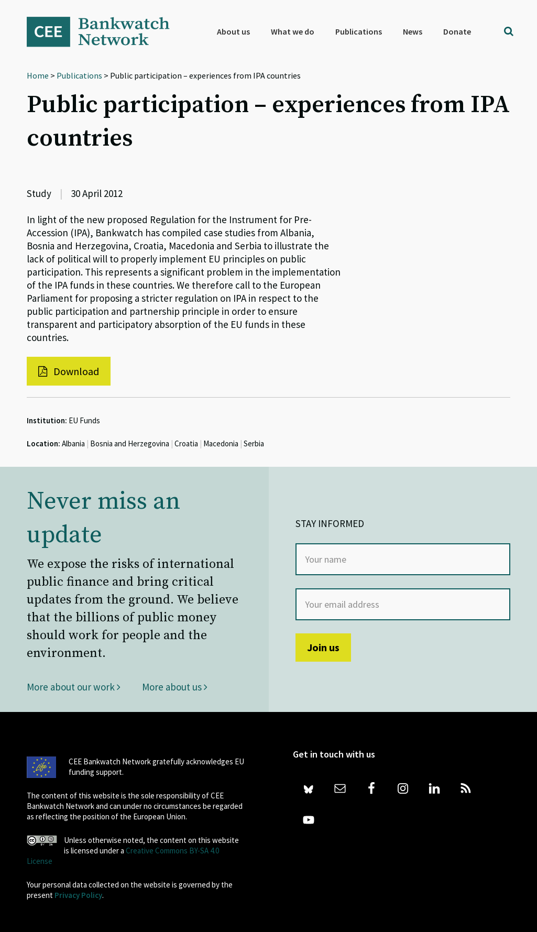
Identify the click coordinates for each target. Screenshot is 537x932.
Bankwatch (105, 31)
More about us (174, 687)
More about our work (73, 687)
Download (68, 371)
